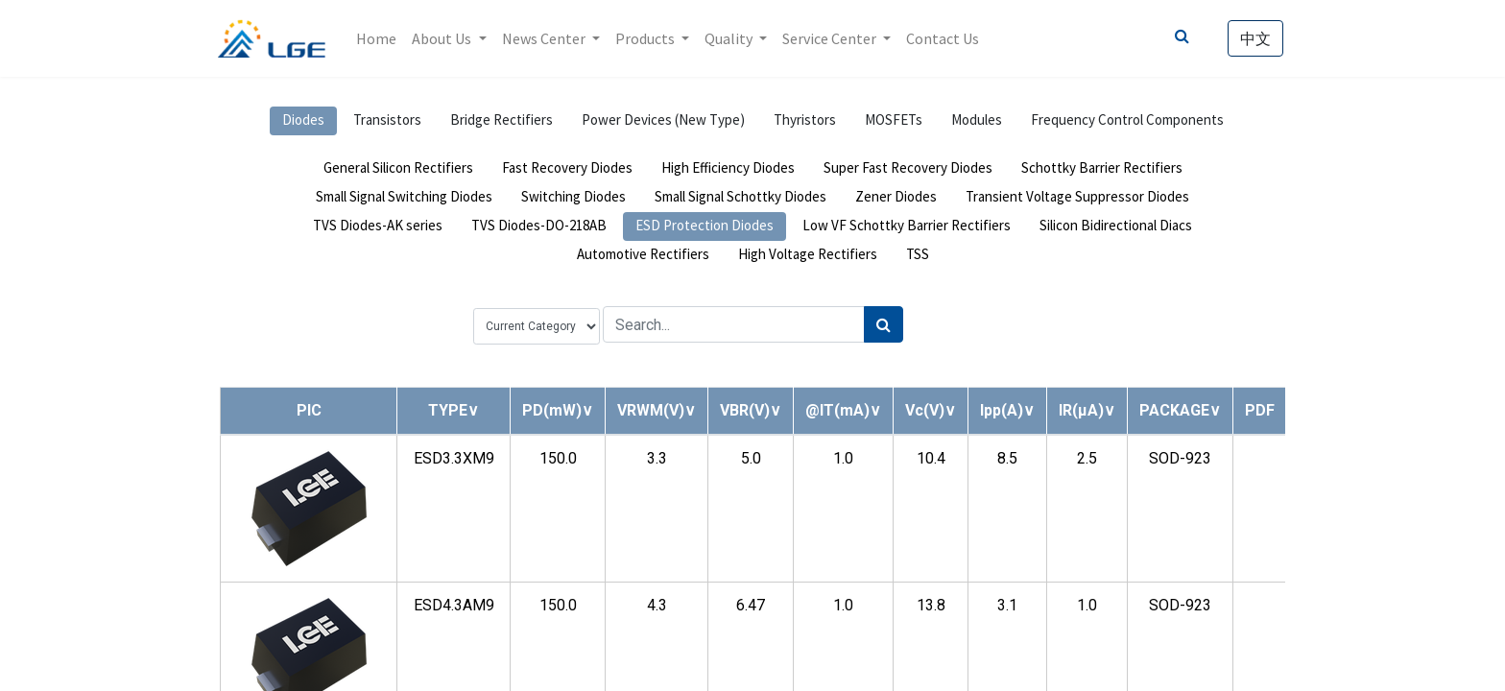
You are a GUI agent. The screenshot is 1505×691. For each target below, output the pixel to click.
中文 (1253, 38)
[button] (453, 410)
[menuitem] (379, 38)
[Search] (883, 324)
